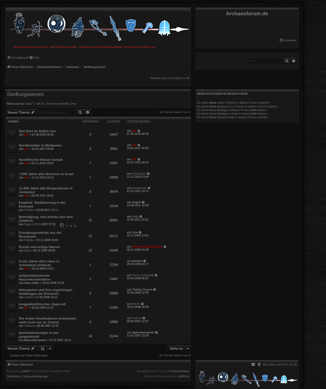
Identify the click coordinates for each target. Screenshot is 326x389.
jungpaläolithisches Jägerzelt (42, 304)
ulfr (26, 134)
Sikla (27, 250)
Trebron (29, 325)
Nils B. (40, 103)
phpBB (25, 371)
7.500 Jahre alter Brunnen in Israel (46, 174)
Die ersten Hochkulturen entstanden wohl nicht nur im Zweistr (47, 320)
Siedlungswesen (25, 94)
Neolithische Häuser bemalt (41, 160)
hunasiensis (139, 187)
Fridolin (28, 209)
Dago (27, 224)
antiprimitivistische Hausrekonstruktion (35, 277)
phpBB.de (183, 376)
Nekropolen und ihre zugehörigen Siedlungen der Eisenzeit (45, 292)
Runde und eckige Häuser (39, 247)
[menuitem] (287, 40)
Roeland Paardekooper (147, 246)
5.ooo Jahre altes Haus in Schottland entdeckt (39, 263)
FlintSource (139, 173)
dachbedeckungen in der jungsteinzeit (38, 334)
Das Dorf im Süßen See (37, 131)
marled (28, 297)
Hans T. (30, 103)
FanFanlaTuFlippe (179, 371)
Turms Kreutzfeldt (57, 103)
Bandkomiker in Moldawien (40, 145)
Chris (73, 103)
